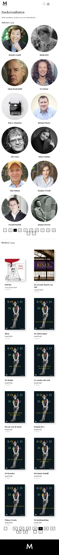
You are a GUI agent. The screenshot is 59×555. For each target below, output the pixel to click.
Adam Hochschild (15, 89)
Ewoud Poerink (15, 224)
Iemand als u (39, 427)
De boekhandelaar (41, 520)
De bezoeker (10, 473)
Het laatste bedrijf (41, 473)
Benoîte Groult (15, 55)
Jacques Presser (44, 224)
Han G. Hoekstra (15, 123)
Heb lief (8, 284)
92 (22, 528)
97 (53, 528)
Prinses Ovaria (11, 520)
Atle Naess (15, 157)
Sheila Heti (44, 55)
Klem (7, 333)
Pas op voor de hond (13, 427)
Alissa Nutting (44, 157)
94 (35, 528)
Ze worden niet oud (42, 380)
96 (46, 528)
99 (25, 532)
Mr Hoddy (9, 380)
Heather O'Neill (44, 190)
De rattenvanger (40, 333)
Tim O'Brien (15, 190)
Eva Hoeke (44, 89)
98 (19, 532)
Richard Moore (44, 123)
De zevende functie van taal (43, 285)
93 (28, 528)
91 (15, 528)
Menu (54, 4)
